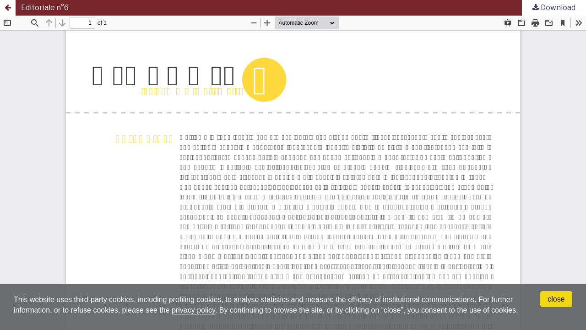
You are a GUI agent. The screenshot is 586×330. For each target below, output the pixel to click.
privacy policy (193, 310)
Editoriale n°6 (45, 7)
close (556, 299)
